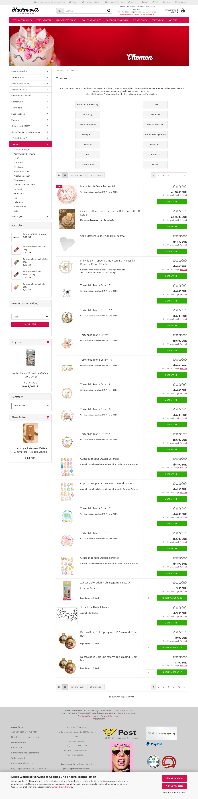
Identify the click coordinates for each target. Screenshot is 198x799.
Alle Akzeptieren (174, 778)
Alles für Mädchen (22, 175)
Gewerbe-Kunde (18, 742)
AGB (145, 2)
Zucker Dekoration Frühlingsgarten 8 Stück (105, 582)
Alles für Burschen (22, 171)
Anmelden (30, 324)
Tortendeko (158, 20)
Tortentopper (44, 20)
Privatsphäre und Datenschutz (25, 752)
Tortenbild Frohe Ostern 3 (95, 508)
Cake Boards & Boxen (117, 20)
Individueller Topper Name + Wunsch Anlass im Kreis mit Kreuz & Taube (107, 262)
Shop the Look (18, 113)
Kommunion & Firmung (24, 153)
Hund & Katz (19, 193)
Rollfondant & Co (91, 20)
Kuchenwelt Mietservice (22, 763)
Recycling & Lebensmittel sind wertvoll (28, 768)
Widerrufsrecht (18, 758)
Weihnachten (20, 206)
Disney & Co (19, 180)
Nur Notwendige (174, 785)
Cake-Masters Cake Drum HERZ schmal (102, 236)
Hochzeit (18, 189)
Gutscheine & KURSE (20, 126)
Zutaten (15, 120)
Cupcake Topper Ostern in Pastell (99, 557)
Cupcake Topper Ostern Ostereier (99, 458)
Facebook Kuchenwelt (88, 716)
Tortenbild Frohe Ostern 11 (96, 335)
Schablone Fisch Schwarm (95, 607)
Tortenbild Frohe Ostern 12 (96, 310)
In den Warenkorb (172, 598)
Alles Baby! (18, 167)
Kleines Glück (140, 20)
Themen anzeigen (22, 149)
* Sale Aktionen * (19, 138)
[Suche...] (60, 11)
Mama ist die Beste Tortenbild (97, 186)
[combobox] (78, 175)
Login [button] (166, 2)
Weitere (173, 20)
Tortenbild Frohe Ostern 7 (95, 285)
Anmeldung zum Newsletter (24, 731)
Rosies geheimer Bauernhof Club (49, 2)
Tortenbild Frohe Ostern (94, 533)
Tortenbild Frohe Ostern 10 (96, 359)
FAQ (155, 2)
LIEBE (16, 158)
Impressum (16, 747)
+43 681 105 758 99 (78, 755)
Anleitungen (16, 216)
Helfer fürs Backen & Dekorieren (26, 132)
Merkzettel (181, 2)
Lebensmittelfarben (66, 20)
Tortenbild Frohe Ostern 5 (95, 434)
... (173, 175)
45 (179, 175)
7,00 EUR (30, 458)
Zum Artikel (172, 201)
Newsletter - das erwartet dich (25, 737)
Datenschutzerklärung (62, 786)
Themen (15, 144)
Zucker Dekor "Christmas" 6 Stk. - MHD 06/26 (30, 374)
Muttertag (18, 162)
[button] (59, 175)
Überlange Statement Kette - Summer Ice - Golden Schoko (30, 450)
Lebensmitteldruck (91, 2)
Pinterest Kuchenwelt (110, 716)
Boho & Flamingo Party (24, 184)
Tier (15, 197)
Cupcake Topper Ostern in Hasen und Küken (106, 483)
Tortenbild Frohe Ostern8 (95, 384)
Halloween (18, 202)
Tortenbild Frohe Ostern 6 (95, 409)
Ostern (17, 211)
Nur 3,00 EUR (30, 385)
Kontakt (132, 2)
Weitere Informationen (174, 792)
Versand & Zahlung (114, 2)
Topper (73, 2)
